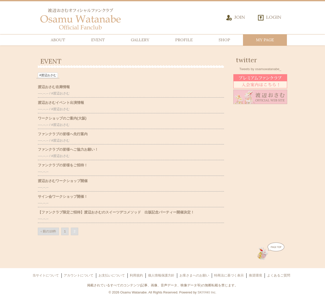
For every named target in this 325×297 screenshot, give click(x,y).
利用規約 (136, 275)
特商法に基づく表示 (229, 275)
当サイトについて (45, 275)
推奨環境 (255, 275)
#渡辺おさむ (47, 75)
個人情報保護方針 (161, 275)
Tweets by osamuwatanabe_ (260, 69)
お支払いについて (112, 275)
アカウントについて (78, 275)
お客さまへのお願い (194, 275)
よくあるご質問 (278, 275)
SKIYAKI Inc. (207, 292)
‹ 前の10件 (48, 231)
